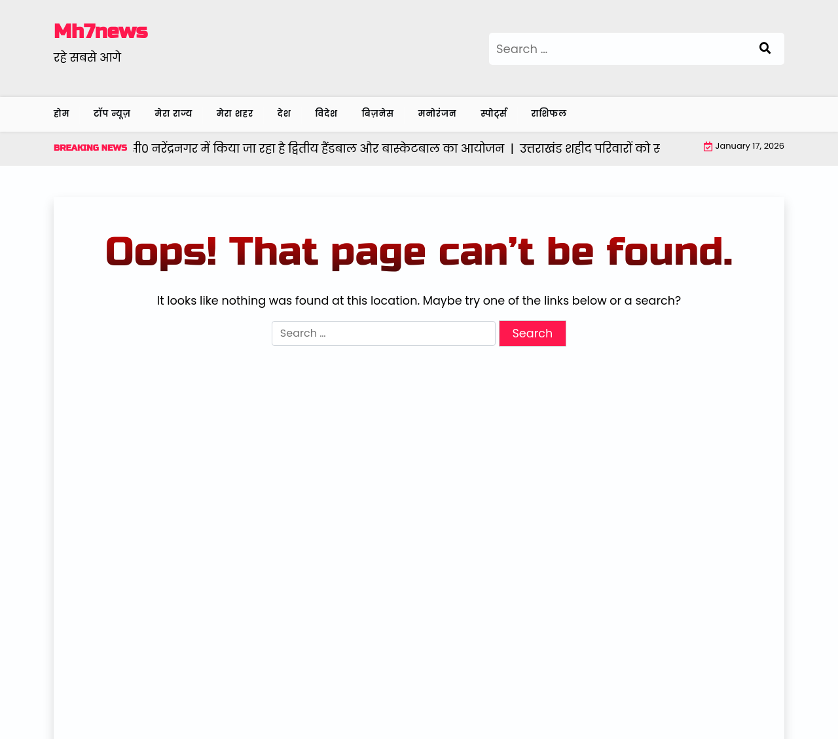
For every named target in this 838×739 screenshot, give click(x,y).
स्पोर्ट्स (494, 113)
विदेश (326, 113)
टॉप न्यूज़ (112, 113)
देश (284, 113)
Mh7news (100, 31)
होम (61, 113)
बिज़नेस (378, 113)
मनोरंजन (437, 113)
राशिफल (549, 113)
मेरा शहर (235, 113)
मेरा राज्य (174, 113)
